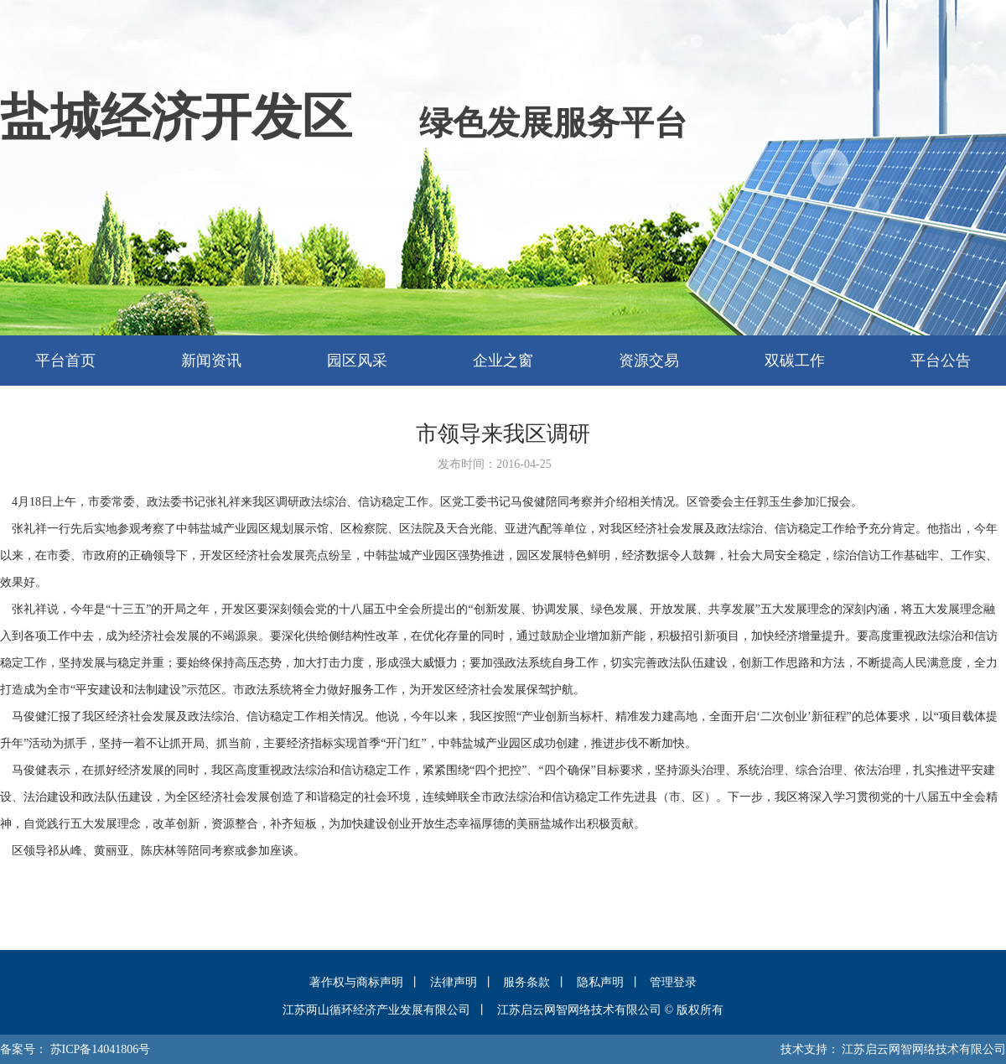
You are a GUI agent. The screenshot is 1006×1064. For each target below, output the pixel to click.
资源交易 (649, 360)
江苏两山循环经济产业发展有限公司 (376, 1010)
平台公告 (940, 360)
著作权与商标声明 (356, 982)
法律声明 (453, 982)
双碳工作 (795, 360)
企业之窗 (503, 360)
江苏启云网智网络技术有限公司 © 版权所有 (610, 1010)
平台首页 (65, 360)
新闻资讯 (211, 360)
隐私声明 (600, 982)
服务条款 (526, 982)
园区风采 (357, 360)
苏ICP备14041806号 (100, 1049)
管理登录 (673, 982)
